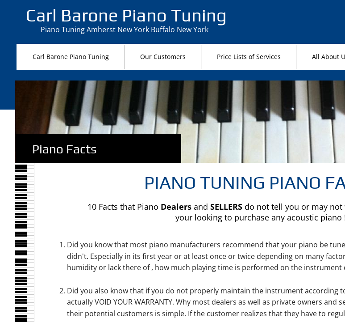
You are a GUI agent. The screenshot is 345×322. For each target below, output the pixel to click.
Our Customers (163, 56)
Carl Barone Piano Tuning (71, 56)
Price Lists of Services (249, 56)
